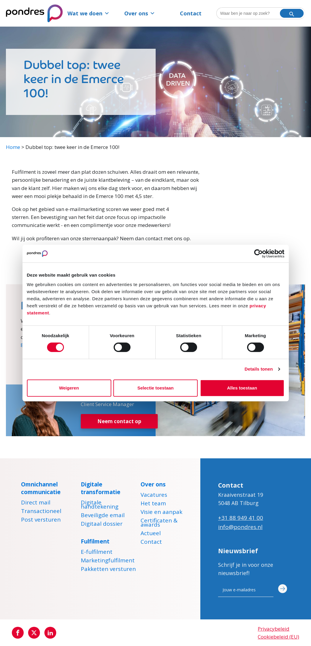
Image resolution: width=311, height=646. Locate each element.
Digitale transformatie (100, 488)
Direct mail (35, 503)
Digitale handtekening (99, 505)
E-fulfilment (96, 553)
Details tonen (259, 368)
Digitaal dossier (102, 524)
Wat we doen (88, 13)
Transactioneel (41, 512)
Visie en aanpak (161, 513)
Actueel (151, 534)
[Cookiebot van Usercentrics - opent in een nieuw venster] (258, 253)
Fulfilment (95, 541)
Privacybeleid (273, 628)
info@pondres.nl (240, 527)
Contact (191, 13)
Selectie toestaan (155, 387)
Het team (153, 504)
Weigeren (69, 387)
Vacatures (154, 496)
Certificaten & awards (159, 523)
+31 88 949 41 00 (240, 518)
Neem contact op (119, 421)
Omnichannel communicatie (41, 488)
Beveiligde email (103, 516)
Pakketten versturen (108, 570)
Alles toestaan (242, 387)
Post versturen (41, 520)
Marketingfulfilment (108, 561)
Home (13, 147)
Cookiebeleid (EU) (278, 636)
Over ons (139, 13)
